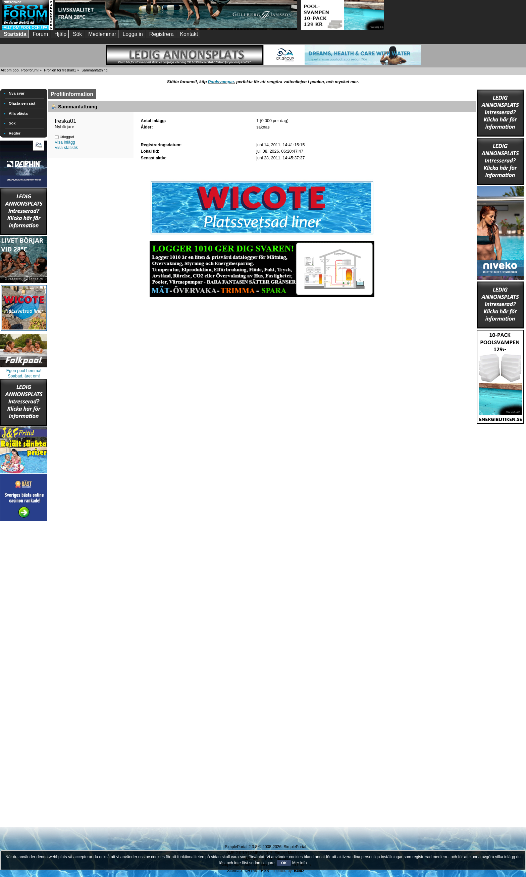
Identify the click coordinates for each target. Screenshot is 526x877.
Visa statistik (66, 147)
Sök (12, 123)
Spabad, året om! (24, 376)
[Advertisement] (23, 623)
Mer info (299, 863)
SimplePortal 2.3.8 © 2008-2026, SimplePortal (265, 846)
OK (284, 863)
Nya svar (16, 93)
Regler (14, 133)
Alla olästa (18, 113)
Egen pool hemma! (24, 370)
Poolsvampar (221, 82)
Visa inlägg (65, 142)
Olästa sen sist (22, 103)
